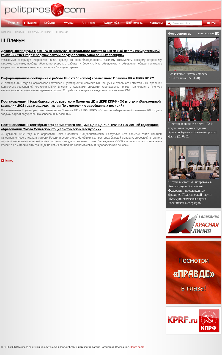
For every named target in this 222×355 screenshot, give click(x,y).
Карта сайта (137, 347)
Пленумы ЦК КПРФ (39, 32)
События (50, 22)
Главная (14, 22)
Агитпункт (88, 22)
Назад (9, 160)
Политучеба (111, 22)
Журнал (69, 22)
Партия (32, 22)
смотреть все (206, 33)
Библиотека (134, 22)
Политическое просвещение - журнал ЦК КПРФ (57, 12)
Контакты (156, 22)
